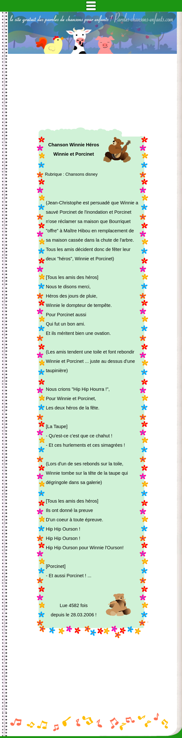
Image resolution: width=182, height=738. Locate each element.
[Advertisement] (92, 90)
